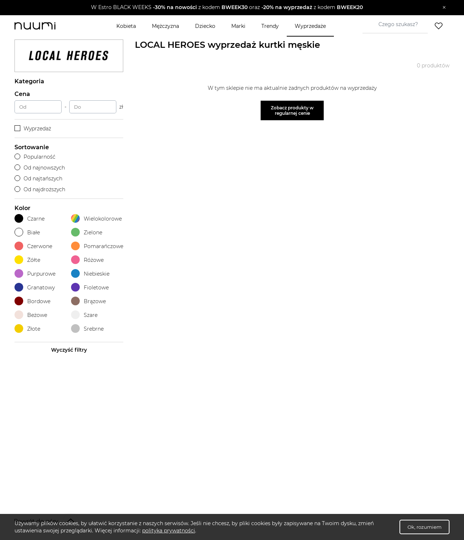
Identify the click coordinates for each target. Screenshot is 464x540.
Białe (27, 232)
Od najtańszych (38, 178)
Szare (84, 315)
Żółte (27, 260)
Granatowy (34, 287)
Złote (27, 329)
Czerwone (33, 246)
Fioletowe (90, 287)
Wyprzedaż (32, 128)
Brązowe (88, 301)
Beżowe (30, 315)
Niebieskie (90, 273)
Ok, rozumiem (424, 527)
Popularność (34, 157)
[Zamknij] (444, 8)
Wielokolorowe (96, 218)
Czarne (29, 218)
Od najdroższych (39, 189)
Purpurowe (34, 273)
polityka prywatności (168, 530)
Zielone (86, 232)
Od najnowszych (39, 167)
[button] (226, 8)
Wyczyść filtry (69, 350)
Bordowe (32, 301)
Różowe (87, 260)
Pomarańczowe (97, 246)
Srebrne (87, 329)
